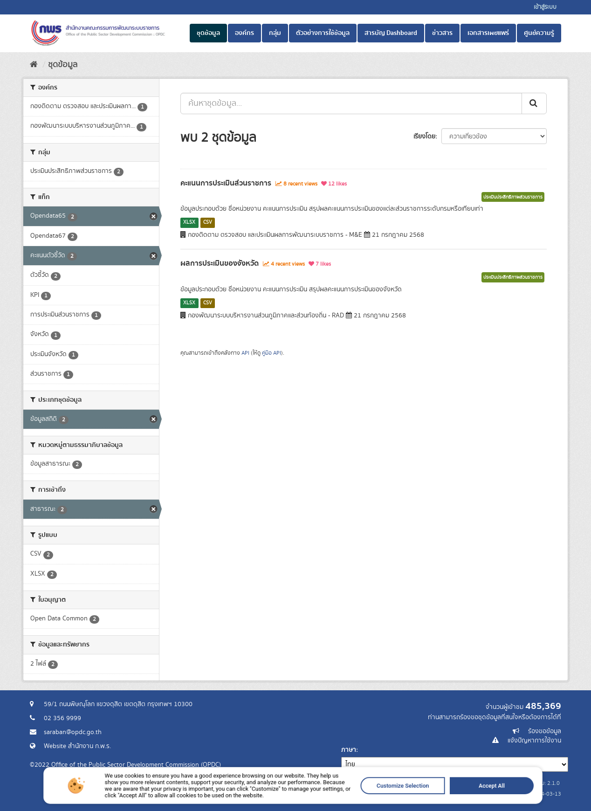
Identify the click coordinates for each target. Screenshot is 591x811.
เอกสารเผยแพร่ (488, 33)
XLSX (189, 222)
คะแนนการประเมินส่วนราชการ (225, 183)
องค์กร (244, 33)
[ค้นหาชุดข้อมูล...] (351, 103)
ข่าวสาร (442, 33)
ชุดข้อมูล (208, 33)
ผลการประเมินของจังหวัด (219, 263)
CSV (207, 222)
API (245, 353)
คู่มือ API (271, 353)
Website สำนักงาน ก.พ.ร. (77, 746)
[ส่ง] (534, 103)
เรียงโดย (424, 136)
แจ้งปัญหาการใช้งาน (534, 740)
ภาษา (348, 750)
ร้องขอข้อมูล (544, 731)
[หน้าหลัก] (34, 65)
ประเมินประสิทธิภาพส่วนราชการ (513, 197)
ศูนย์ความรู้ (539, 33)
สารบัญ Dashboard (390, 33)
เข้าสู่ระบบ (545, 7)
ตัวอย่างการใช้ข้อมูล (323, 33)
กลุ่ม (275, 33)
